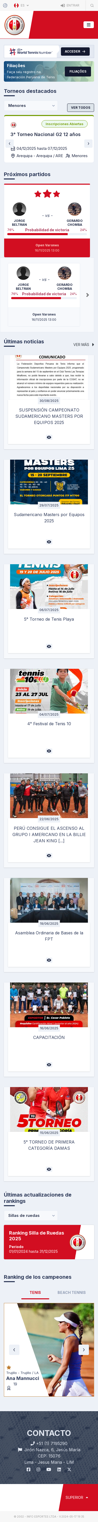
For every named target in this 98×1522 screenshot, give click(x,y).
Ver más (83, 344)
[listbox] (64, 123)
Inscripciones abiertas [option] (64, 124)
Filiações (77, 71)
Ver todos (80, 108)
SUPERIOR (77, 1497)
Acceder (75, 51)
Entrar (70, 5)
